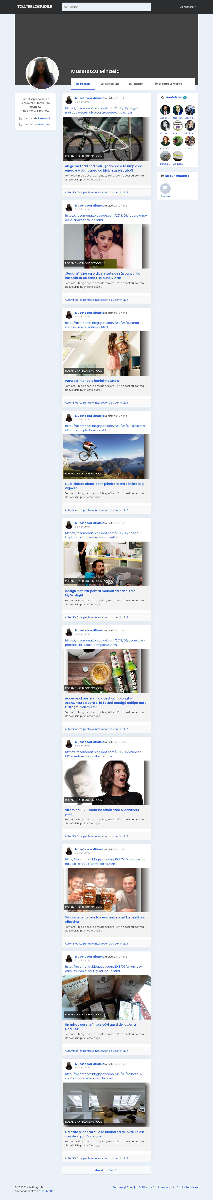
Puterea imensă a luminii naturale (92, 381)
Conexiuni (110, 84)
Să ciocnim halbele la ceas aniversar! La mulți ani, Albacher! (105, 919)
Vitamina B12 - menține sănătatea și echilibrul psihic (102, 812)
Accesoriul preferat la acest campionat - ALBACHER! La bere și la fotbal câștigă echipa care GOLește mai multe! (105, 702)
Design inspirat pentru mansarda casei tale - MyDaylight (101, 593)
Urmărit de (174, 97)
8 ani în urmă (82, 101)
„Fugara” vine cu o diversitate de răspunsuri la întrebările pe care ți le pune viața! (102, 275)
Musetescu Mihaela (95, 71)
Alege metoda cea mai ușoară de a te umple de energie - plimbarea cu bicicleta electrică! (103, 168)
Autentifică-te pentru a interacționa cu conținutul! (96, 192)
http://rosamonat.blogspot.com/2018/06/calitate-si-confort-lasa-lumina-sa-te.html (104, 1076)
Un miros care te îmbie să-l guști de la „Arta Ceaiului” (100, 1027)
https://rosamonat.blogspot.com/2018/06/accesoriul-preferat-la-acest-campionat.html (105, 642)
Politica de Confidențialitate (157, 1187)
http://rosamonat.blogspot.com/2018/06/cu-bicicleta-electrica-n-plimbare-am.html (105, 428)
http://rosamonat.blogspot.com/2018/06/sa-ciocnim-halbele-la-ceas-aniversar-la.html (105, 861)
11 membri (44, 118)
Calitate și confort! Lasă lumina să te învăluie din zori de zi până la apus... (104, 1134)
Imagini (136, 84)
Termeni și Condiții (125, 1187)
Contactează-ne (188, 1187)
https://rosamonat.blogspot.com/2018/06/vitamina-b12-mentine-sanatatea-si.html (104, 754)
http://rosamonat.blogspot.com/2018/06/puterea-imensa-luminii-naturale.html (103, 325)
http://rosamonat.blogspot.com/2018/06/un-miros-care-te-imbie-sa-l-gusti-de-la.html (103, 968)
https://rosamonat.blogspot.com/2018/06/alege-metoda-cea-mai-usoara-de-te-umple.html (102, 110)
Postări (83, 84)
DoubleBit (47, 1191)
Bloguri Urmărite (168, 84)
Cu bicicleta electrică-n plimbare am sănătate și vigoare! (104, 486)
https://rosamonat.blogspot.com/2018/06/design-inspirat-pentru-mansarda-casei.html (102, 535)
